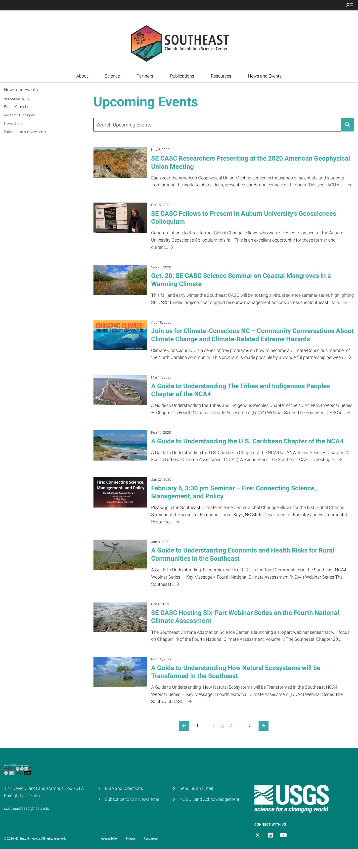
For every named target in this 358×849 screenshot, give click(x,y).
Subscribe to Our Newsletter (132, 799)
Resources (221, 76)
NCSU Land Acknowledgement (209, 799)
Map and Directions (124, 788)
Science (112, 76)
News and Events (265, 76)
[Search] (347, 124)
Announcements (16, 98)
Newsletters (13, 124)
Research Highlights (19, 115)
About (82, 76)
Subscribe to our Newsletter (25, 132)
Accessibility (109, 838)
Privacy (130, 838)
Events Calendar (16, 107)
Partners (144, 76)
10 (248, 725)
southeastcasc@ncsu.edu (26, 808)
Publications (182, 76)
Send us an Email (196, 788)
